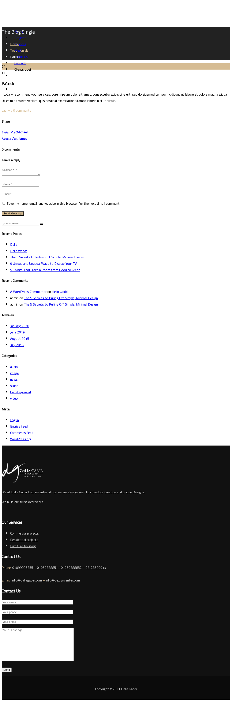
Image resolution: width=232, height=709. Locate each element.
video (14, 399)
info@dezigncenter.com (63, 581)
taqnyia (7, 110)
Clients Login (23, 69)
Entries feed (19, 427)
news (14, 380)
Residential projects (24, 541)
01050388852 (71, 569)
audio (14, 368)
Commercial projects (24, 534)
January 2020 (19, 327)
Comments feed (21, 434)
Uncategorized (20, 393)
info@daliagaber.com (27, 581)
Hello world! (18, 252)
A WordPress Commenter (28, 293)
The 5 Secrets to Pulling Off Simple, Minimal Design (47, 258)
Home (14, 44)
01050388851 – (49, 569)
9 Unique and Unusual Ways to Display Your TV (43, 265)
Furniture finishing (23, 547)
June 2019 (17, 333)
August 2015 (19, 340)
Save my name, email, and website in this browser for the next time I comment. (63, 205)
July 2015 (17, 346)
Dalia (13, 246)
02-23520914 (96, 569)
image (14, 374)
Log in (14, 421)
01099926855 (22, 569)
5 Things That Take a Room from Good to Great (45, 271)
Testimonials (19, 50)
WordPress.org (20, 440)
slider (14, 387)
